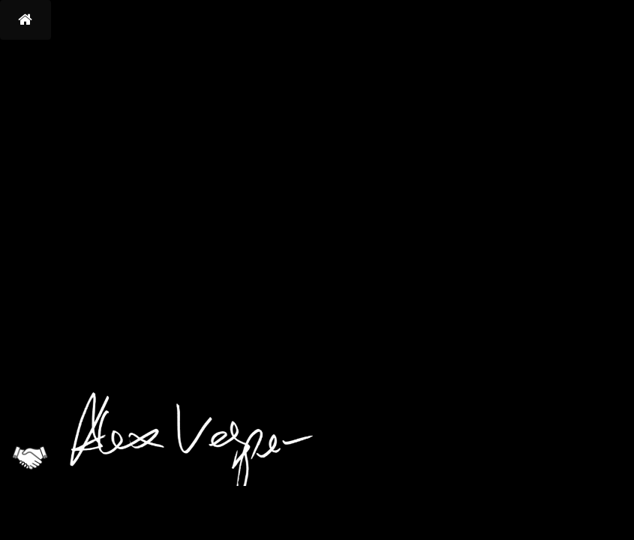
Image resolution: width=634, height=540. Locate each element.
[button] (25, 20)
